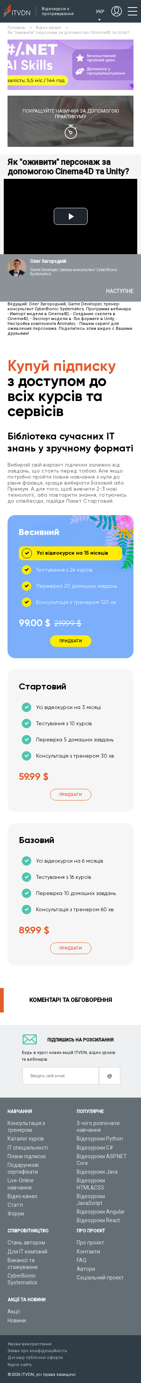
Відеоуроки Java (97, 1172)
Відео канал (22, 1196)
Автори (86, 1269)
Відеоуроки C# (95, 1148)
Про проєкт (90, 1243)
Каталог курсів (26, 1139)
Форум (16, 1214)
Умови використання (30, 1344)
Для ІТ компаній (27, 1252)
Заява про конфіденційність (37, 1350)
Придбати (70, 794)
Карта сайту (20, 1364)
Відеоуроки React (98, 1220)
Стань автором (26, 1243)
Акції (14, 1311)
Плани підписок (27, 1156)
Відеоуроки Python (100, 1139)
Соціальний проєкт (100, 1278)
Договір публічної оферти (35, 1357)
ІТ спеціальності (28, 1148)
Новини (17, 1320)
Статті (15, 1205)
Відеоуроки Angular (101, 1212)
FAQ (81, 1260)
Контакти (88, 1252)
